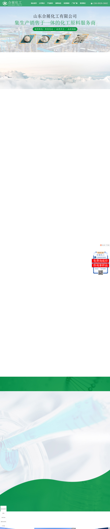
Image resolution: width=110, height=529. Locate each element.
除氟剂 (19, 515)
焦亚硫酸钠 (29, 506)
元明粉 (10, 506)
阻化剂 (10, 515)
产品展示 (50, 3)
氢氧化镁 (19, 512)
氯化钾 (10, 512)
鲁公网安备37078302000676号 (76, 525)
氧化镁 (19, 503)
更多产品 (10, 519)
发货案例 (66, 3)
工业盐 (10, 500)
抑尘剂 (27, 512)
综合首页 (34, 3)
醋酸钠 (27, 515)
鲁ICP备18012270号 (49, 525)
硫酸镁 (27, 503)
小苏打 (19, 509)
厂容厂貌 (74, 3)
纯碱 (9, 503)
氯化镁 (27, 500)
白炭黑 (27, 509)
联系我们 (83, 3)
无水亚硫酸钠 (20, 506)
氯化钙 (19, 500)
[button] (103, 384)
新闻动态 (58, 3)
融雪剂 (10, 509)
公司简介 (42, 3)
